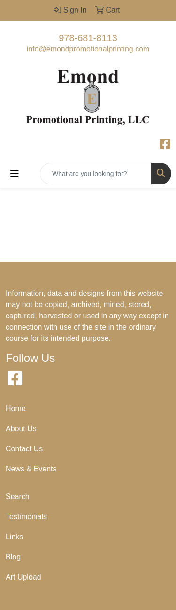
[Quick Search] (96, 173)
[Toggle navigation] (14, 173)
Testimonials (26, 517)
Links (14, 537)
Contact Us (24, 449)
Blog (13, 557)
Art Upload (23, 577)
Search (18, 496)
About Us (21, 429)
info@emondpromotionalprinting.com (88, 49)
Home (16, 408)
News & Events (31, 469)
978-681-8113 (88, 38)
